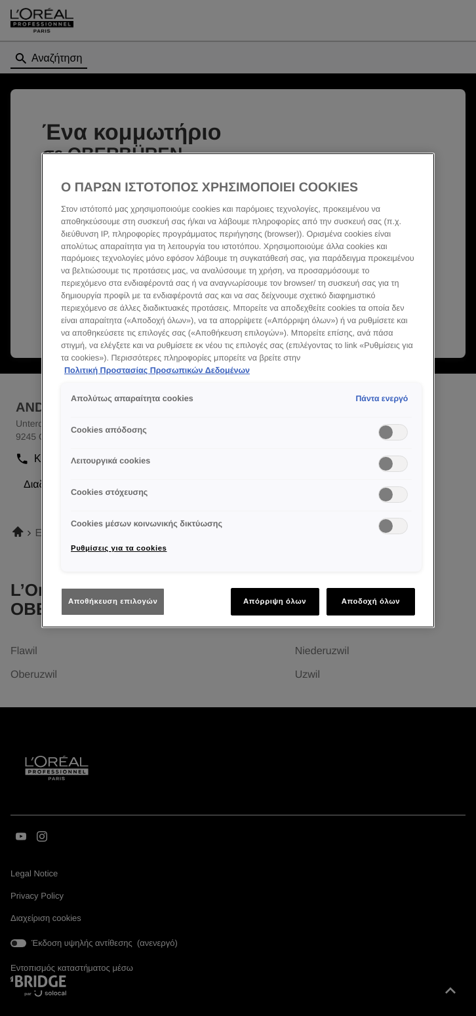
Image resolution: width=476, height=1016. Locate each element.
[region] (238, 391)
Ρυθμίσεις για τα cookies (119, 548)
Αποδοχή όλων (371, 601)
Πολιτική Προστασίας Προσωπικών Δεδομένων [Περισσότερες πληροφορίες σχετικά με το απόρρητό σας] (157, 370)
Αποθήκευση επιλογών (112, 601)
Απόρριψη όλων (274, 601)
